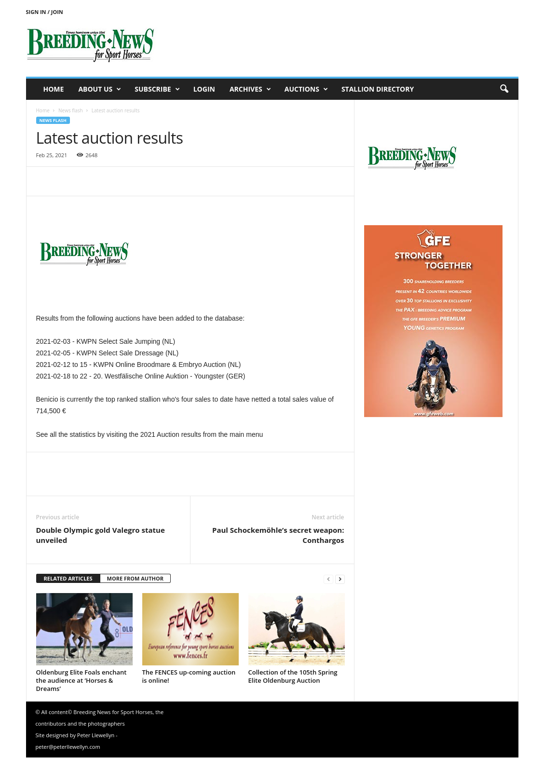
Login (204, 89)
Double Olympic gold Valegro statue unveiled (100, 535)
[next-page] (340, 579)
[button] (504, 89)
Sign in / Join (44, 11)
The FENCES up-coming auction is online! (189, 676)
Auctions (306, 89)
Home (53, 89)
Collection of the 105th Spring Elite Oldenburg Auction (293, 676)
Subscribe (157, 89)
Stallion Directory (377, 89)
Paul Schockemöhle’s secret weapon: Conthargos (278, 535)
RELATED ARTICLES (68, 578)
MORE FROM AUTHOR (135, 578)
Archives (250, 89)
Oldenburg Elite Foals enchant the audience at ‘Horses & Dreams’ (81, 680)
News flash (70, 110)
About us (99, 89)
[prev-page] (328, 579)
